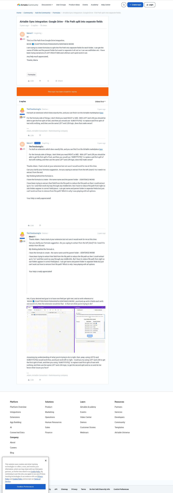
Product (48, 407)
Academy (94, 4)
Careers (13, 447)
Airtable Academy (88, 407)
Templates (119, 427)
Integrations (15, 412)
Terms (83, 489)
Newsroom (14, 463)
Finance (48, 432)
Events (85, 4)
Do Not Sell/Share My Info (100, 489)
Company (14, 437)
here (101, 113)
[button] (135, 4)
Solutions (49, 401)
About (12, 442)
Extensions (15, 417)
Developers (119, 417)
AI (11, 427)
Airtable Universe (122, 432)
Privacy (74, 489)
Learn (82, 401)
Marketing (49, 412)
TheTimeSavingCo (34, 109)
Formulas (56, 12)
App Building (15, 422)
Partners (118, 407)
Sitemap (64, 489)
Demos (83, 422)
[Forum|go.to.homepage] (28, 4)
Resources (119, 401)
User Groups (61, 4)
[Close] (45, 470)
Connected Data (17, 432)
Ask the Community (42, 12)
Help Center (105, 4)
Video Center (85, 417)
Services (118, 412)
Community (28, 12)
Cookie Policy (35, 481)
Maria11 (30, 33)
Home (19, 12)
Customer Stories (88, 427)
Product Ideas (74, 4)
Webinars (84, 432)
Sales (47, 427)
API (56, 489)
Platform (14, 401)
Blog (12, 452)
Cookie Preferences (121, 489)
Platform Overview (18, 407)
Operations (50, 417)
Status (13, 457)
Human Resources (53, 422)
